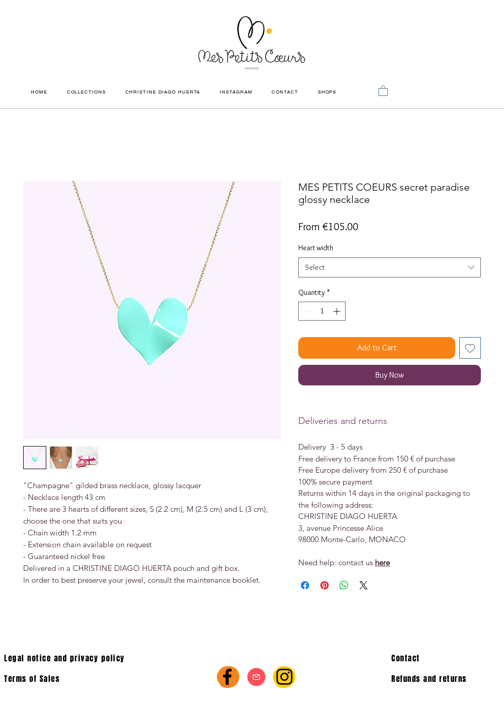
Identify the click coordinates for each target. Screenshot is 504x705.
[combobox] (389, 267)
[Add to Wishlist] (470, 348)
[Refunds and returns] (447, 679)
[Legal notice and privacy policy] (106, 658)
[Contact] (443, 658)
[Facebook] (227, 677)
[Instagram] (284, 677)
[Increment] (337, 311)
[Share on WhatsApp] (344, 585)
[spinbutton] (322, 311)
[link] (383, 90)
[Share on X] (363, 585)
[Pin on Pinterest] (324, 585)
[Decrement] (306, 311)
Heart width (315, 247)
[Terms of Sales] (69, 679)
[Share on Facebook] (305, 585)
